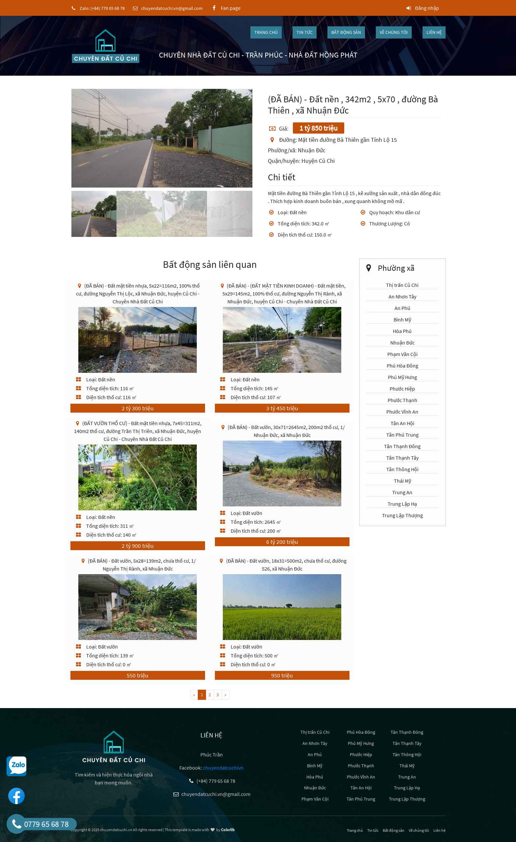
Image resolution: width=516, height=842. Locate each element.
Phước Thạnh (402, 400)
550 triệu (137, 675)
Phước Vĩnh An (402, 411)
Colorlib (228, 829)
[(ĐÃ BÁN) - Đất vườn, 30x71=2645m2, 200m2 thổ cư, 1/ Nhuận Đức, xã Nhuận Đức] (282, 473)
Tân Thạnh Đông (402, 446)
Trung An (402, 492)
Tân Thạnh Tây (402, 457)
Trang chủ (266, 32)
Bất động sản (346, 32)
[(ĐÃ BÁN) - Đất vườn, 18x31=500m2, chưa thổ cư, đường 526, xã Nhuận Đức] (282, 606)
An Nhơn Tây (402, 296)
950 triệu (282, 675)
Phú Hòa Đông (402, 365)
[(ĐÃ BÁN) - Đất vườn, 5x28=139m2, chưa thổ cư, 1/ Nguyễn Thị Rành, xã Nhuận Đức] (137, 606)
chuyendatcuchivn (223, 767)
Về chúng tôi (394, 32)
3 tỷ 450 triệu (282, 408)
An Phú (402, 308)
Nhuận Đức (402, 342)
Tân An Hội (402, 423)
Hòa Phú (402, 331)
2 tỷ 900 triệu (138, 545)
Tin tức (305, 32)
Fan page (225, 8)
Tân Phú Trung (402, 434)
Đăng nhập (422, 8)
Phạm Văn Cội (402, 354)
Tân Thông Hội (402, 469)
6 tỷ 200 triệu (282, 542)
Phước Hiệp (402, 388)
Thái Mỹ (402, 480)
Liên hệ (434, 32)
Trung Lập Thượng (402, 515)
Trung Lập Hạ (402, 503)
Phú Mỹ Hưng (402, 377)
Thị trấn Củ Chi (402, 285)
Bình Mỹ (402, 319)
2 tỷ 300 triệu (138, 408)
